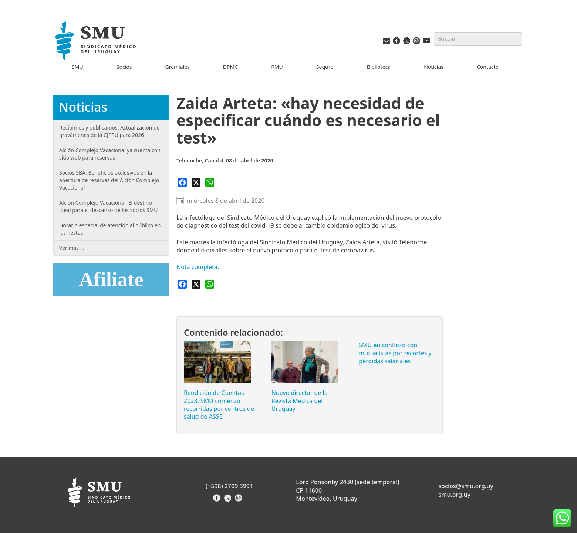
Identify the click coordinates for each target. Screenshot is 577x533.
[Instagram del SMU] (416, 42)
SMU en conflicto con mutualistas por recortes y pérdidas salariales (395, 353)
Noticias (433, 66)
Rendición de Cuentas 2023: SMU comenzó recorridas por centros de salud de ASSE (219, 404)
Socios (124, 66)
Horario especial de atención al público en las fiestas (110, 229)
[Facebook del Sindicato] (217, 500)
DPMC (230, 66)
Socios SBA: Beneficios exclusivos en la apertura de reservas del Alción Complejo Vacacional (109, 180)
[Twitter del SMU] (406, 42)
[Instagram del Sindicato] (239, 500)
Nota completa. (198, 267)
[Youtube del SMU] (426, 42)
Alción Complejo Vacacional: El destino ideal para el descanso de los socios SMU (108, 206)
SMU (77, 66)
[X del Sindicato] (228, 500)
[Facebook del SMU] (396, 42)
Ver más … (71, 247)
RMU (277, 66)
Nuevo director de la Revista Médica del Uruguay (299, 401)
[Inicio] (96, 41)
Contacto (488, 66)
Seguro (325, 66)
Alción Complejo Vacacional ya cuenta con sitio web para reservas (110, 154)
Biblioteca (379, 66)
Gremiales (177, 66)
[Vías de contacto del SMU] (386, 42)
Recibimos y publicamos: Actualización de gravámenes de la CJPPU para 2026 (109, 131)
